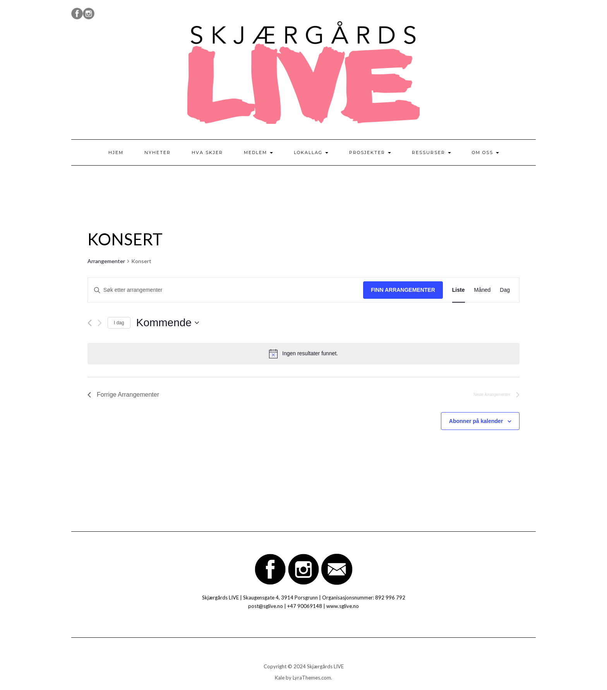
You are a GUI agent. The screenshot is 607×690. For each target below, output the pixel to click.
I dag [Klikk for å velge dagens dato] (119, 322)
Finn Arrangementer (403, 290)
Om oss (485, 152)
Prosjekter (370, 152)
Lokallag (311, 152)
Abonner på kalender (476, 421)
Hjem (115, 152)
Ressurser (431, 152)
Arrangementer (106, 261)
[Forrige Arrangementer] (89, 323)
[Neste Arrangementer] (100, 323)
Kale (280, 678)
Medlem (258, 152)
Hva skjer (207, 152)
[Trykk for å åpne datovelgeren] (167, 322)
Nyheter (157, 152)
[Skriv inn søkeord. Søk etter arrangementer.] (225, 290)
